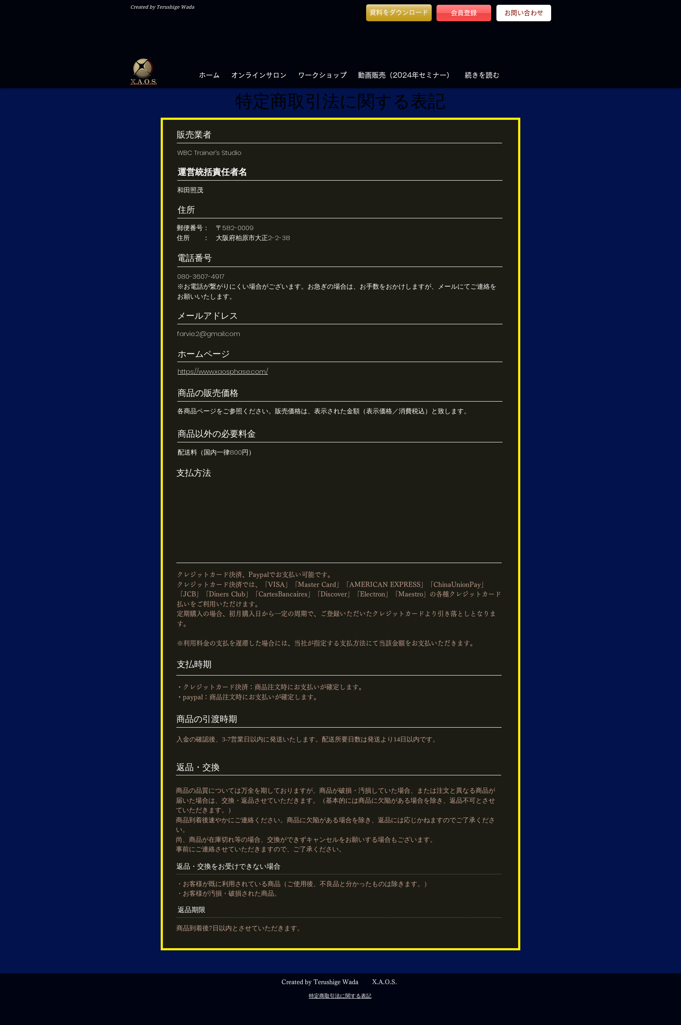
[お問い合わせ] (523, 13)
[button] (399, 12)
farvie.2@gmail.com (208, 333)
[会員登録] (463, 13)
